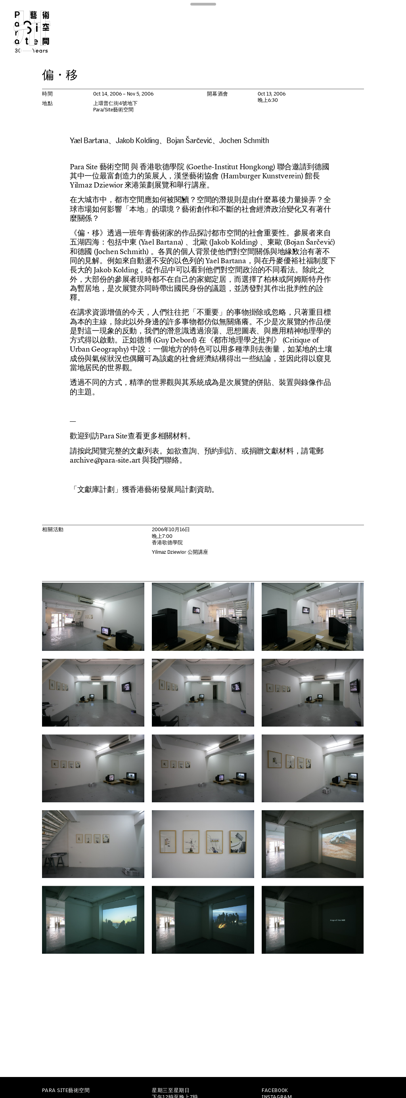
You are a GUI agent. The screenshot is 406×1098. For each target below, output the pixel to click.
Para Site (41, 32)
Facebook (275, 1090)
